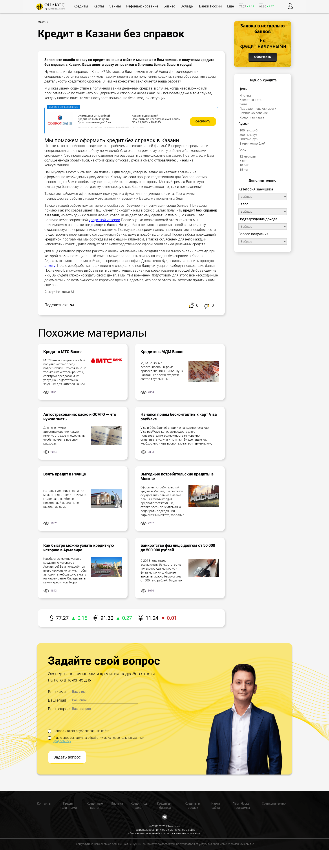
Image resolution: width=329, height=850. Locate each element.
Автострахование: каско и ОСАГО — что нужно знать (79, 416)
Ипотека (245, 95)
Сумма (244, 124)
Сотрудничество (274, 803)
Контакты (44, 803)
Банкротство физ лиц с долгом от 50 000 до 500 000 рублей (178, 547)
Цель (242, 89)
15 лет (244, 169)
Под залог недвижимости (257, 108)
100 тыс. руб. (248, 130)
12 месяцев (247, 156)
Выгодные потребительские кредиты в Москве (177, 476)
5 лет (243, 161)
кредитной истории (104, 220)
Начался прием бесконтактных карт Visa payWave (179, 416)
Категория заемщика (255, 189)
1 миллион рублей (252, 143)
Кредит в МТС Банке (62, 351)
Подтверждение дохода (257, 219)
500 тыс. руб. (248, 139)
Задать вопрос (67, 757)
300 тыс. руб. (248, 134)
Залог (243, 204)
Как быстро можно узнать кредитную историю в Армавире (78, 547)
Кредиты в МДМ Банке (162, 351)
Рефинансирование (253, 113)
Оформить (203, 121)
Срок (242, 150)
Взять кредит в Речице (64, 474)
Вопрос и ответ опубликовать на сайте (78, 731)
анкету (49, 266)
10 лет (244, 165)
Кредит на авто (250, 100)
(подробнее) (62, 741)
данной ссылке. (244, 844)
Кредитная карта (251, 117)
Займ (243, 104)
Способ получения (253, 234)
